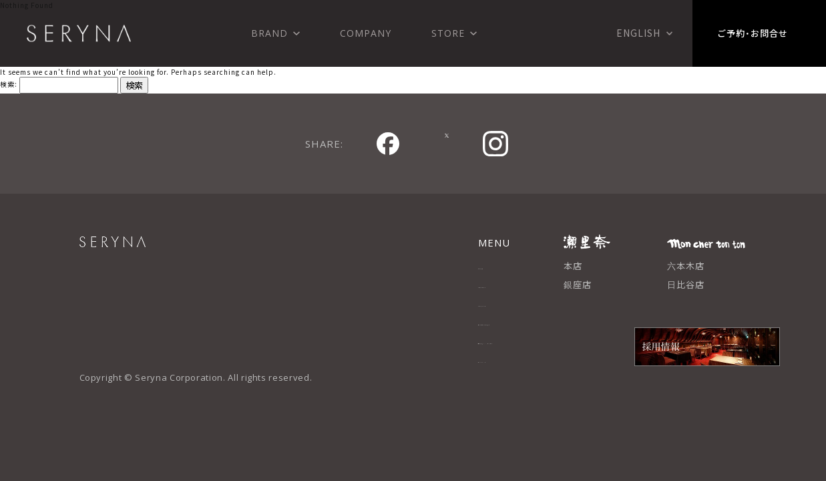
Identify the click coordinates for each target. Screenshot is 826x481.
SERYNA (142, 249)
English (638, 32)
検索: (8, 84)
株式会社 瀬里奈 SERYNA (79, 33)
